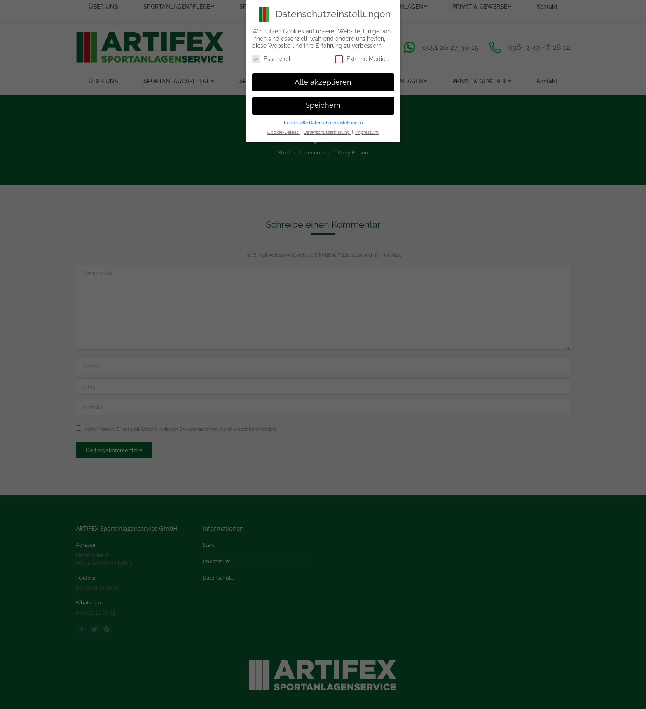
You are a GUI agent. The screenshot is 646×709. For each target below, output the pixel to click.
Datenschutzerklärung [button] (327, 132)
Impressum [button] (367, 132)
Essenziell (271, 59)
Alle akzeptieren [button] (323, 82)
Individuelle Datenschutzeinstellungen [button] (323, 122)
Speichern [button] (323, 105)
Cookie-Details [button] (283, 132)
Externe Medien (362, 59)
